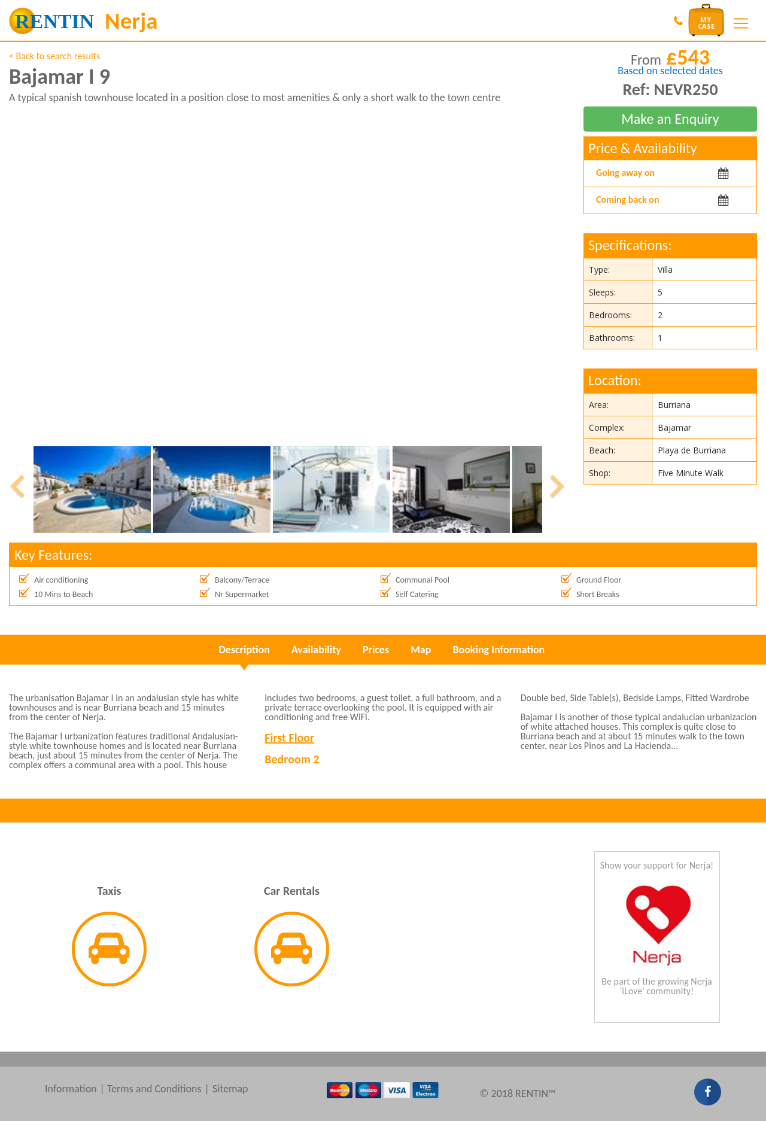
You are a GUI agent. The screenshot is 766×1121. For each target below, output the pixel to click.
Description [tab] (244, 649)
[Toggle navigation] (741, 23)
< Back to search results (54, 56)
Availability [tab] (316, 649)
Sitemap (230, 1088)
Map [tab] (421, 649)
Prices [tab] (376, 649)
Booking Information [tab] (498, 649)
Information (71, 1088)
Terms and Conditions (154, 1088)
